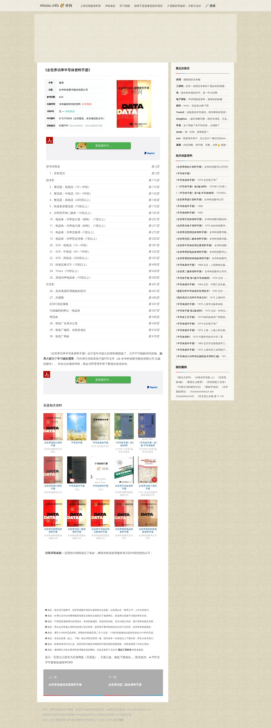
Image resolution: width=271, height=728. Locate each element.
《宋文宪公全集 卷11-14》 (211, 396)
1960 (189, 206)
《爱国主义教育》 (194, 382)
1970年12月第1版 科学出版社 (208, 186)
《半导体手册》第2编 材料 (124, 444)
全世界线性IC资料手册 (53, 444)
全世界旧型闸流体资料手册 (53, 530)
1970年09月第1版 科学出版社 (211, 192)
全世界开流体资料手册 (124, 487)
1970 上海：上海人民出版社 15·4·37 (205, 330)
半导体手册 (76, 442)
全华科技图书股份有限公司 (204, 219)
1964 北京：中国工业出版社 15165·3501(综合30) (212, 284)
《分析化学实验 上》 (204, 377)
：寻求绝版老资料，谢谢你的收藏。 (200, 99)
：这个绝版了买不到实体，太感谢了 (197, 125)
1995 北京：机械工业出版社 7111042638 (216, 291)
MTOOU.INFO (75, 719)
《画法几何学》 (184, 377)
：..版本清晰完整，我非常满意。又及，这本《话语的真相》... (214, 118)
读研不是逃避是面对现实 (148, 5)
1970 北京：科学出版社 (202, 310)
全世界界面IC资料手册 (53, 487)
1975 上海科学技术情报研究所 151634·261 (215, 297)
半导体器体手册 (100, 442)
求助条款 (110, 5)
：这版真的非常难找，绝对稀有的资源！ (201, 112)
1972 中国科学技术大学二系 (199, 336)
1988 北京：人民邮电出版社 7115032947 (208, 264)
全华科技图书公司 (199, 199)
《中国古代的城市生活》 (189, 386)
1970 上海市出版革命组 (199, 304)
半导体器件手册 (77, 485)
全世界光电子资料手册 (148, 487)
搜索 (213, 6)
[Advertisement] (135, 38)
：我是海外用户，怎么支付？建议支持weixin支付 (204, 138)
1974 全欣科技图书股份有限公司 (207, 225)
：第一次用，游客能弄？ (192, 131)
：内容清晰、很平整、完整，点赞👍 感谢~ (201, 144)
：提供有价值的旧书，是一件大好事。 (197, 92)
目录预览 (87, 104)
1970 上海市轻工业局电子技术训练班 (206, 349)
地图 (121, 719)
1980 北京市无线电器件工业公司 (203, 343)
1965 (189, 212)
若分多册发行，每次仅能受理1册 (86, 125)
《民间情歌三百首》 (216, 382)
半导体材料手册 (100, 485)
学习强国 (125, 5)
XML (115, 719)
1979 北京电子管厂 (196, 180)
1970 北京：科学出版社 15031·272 (212, 278)
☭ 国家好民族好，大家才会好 (184, 5)
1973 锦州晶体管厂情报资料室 (202, 317)
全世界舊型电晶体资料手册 (124, 530)
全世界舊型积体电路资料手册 (148, 530)
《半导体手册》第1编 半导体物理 (147, 444)
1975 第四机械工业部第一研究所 (216, 356)
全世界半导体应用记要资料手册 (100, 530)
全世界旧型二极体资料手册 (77, 530)
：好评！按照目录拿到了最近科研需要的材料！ (204, 86)
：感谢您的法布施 (187, 79)
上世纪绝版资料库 (90, 5)
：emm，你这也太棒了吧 (192, 105)
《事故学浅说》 (211, 386)
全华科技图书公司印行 (201, 166)
